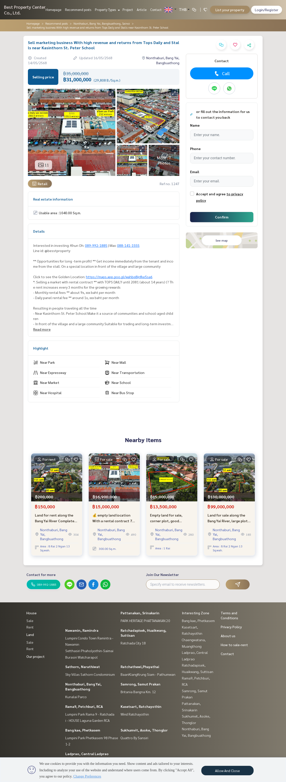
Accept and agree (210, 194)
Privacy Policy (231, 627)
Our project (35, 656)
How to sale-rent (234, 644)
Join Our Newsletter (162, 574)
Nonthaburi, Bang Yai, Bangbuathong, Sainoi (101, 23)
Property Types (107, 9)
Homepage (53, 9)
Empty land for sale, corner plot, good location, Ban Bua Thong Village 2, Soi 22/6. (170, 518)
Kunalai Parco (76, 696)
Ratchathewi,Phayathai (140, 666)
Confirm (221, 217)
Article (141, 9)
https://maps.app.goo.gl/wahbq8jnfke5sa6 (119, 276)
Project (128, 9)
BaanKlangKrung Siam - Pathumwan (148, 674)
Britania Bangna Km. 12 (138, 691)
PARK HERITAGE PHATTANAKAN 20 (145, 620)
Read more (42, 329)
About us (228, 635)
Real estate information (53, 199)
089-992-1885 (96, 245)
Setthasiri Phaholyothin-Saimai (89, 650)
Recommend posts (78, 9)
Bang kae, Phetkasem (82, 730)
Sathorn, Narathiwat (82, 666)
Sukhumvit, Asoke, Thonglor (144, 730)
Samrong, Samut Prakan (140, 684)
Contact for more (41, 574)
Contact (156, 9)
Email (194, 171)
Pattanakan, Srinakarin (140, 613)
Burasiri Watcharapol (81, 657)
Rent (30, 627)
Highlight (40, 348)
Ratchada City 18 (133, 643)
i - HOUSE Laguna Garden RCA (87, 720)
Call (222, 73)
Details (39, 231)
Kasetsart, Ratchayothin (141, 706)
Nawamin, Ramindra (81, 630)
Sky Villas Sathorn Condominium (90, 674)
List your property (229, 9)
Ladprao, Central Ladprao (87, 753)
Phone (195, 148)
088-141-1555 (128, 245)
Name (195, 125)
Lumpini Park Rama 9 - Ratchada (89, 714)
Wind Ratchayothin (135, 714)
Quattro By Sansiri (134, 737)
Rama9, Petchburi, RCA (84, 706)
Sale (29, 620)
